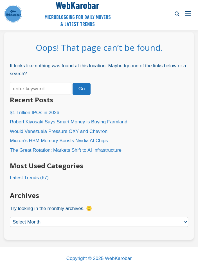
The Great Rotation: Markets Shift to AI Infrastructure (66, 150)
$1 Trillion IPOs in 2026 (34, 112)
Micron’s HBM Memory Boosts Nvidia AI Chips (59, 140)
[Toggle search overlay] (177, 14)
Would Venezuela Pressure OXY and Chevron (58, 131)
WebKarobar (77, 6)
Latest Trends (24, 177)
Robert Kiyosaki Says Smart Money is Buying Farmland (68, 122)
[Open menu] (188, 13)
